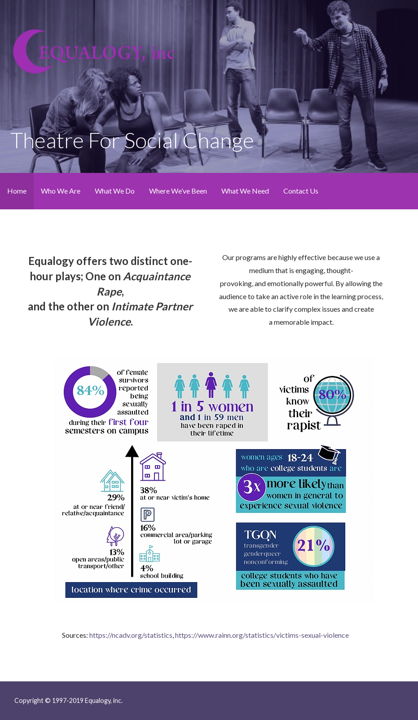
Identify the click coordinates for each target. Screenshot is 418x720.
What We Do (115, 190)
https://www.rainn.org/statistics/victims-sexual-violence (262, 635)
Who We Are (60, 190)
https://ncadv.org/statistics (130, 635)
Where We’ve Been (178, 190)
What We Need (245, 190)
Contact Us (300, 190)
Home (16, 190)
